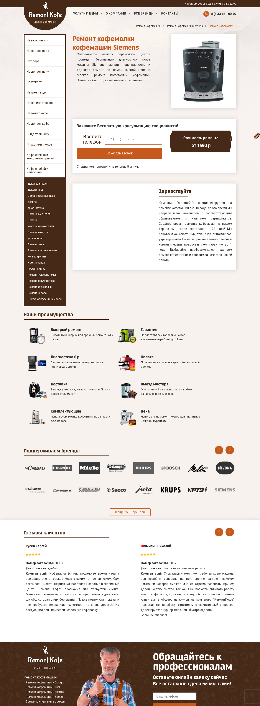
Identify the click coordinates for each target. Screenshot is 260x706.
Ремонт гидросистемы (42, 274)
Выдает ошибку (38, 134)
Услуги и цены (85, 13)
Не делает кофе (38, 123)
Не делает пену (38, 71)
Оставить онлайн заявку (174, 663)
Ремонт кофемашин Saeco (44, 652)
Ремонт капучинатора (41, 280)
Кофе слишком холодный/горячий (40, 156)
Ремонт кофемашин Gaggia (45, 638)
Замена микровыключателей (41, 223)
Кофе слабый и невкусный (37, 170)
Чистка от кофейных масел (45, 299)
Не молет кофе (37, 113)
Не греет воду (37, 92)
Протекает (34, 82)
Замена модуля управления (38, 235)
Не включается (37, 40)
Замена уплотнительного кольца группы (43, 253)
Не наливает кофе (40, 103)
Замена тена (36, 244)
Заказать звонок (120, 153)
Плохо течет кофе (39, 144)
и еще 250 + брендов (130, 467)
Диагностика (36, 208)
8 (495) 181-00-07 (223, 14)
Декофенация (36, 189)
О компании (116, 13)
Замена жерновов (39, 214)
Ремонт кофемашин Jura (43, 642)
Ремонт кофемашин (40, 633)
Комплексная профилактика (36, 265)
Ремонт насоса (37, 293)
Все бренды (143, 13)
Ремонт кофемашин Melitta (45, 647)
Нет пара (33, 61)
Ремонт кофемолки (40, 286)
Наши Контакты (36, 664)
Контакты (169, 13)
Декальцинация (38, 183)
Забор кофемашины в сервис (41, 198)
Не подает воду (38, 50)
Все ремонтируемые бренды (46, 657)
